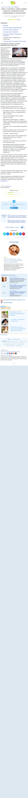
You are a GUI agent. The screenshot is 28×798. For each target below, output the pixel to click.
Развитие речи (15, 342)
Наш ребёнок (9, 355)
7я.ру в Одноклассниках (14, 353)
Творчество (4, 341)
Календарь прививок (8, 302)
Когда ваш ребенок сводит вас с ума (17, 278)
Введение (5, 25)
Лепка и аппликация (22, 341)
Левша (16, 341)
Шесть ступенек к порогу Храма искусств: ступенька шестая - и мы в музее (18, 286)
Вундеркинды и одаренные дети (9, 344)
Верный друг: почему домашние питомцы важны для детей (17, 313)
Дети (9, 339)
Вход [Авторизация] (25, 2)
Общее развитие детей (10, 345)
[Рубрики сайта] (2, 3)
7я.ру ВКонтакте (12, 353)
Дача (8, 219)
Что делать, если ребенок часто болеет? (18, 320)
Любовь (8, 214)
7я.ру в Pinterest (10, 353)
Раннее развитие (19, 345)
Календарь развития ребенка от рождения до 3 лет (14, 299)
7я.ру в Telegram (8, 353)
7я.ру (16, 353)
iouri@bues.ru (4, 180)
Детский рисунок (11, 341)
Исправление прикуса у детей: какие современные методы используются (18, 328)
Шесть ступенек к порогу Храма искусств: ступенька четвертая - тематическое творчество (18, 292)
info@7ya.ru (3, 351)
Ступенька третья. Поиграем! (10, 31)
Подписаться (14, 207)
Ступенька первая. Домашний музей (12, 27)
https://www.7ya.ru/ (8, 351)
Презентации (21, 342)
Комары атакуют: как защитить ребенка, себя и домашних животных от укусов (16, 221)
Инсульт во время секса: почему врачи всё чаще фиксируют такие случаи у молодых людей (17, 217)
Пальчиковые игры (7, 342)
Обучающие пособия (20, 344)
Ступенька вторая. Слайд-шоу (10, 29)
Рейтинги (2, 355)
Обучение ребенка (13, 284)
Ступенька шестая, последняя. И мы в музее (14, 41)
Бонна (5, 355)
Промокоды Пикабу (15, 351)
